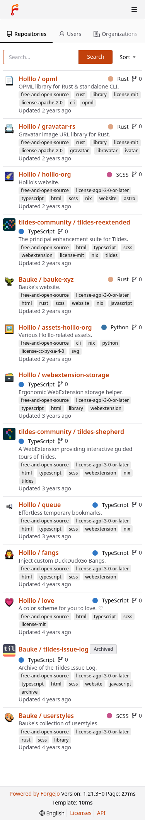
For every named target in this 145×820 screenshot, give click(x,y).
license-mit (126, 94)
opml (87, 102)
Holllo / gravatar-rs (47, 126)
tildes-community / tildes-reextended (74, 222)
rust (80, 94)
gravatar (79, 150)
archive (30, 692)
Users (70, 33)
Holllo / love (36, 600)
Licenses (81, 813)
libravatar (107, 150)
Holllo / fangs (39, 552)
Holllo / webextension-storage (64, 375)
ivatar (131, 150)
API (101, 813)
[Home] (15, 10)
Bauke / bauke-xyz (46, 279)
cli (72, 102)
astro (129, 198)
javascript (121, 303)
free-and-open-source (45, 94)
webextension (37, 255)
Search (95, 56)
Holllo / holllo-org (45, 174)
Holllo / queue (40, 505)
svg (75, 351)
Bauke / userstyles (46, 716)
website (108, 198)
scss (73, 198)
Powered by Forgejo (34, 793)
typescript (33, 198)
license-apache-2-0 (42, 102)
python (110, 343)
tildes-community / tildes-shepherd (71, 432)
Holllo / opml (38, 79)
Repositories (26, 33)
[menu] (128, 57)
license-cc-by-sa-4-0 (43, 351)
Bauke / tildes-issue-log (54, 649)
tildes (112, 255)
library (99, 94)
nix (88, 198)
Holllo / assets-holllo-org (55, 327)
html (56, 198)
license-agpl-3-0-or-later (102, 190)
